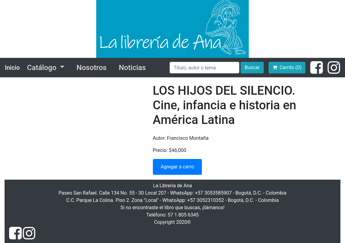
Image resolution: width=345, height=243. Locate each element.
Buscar (252, 67)
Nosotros (91, 67)
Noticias (132, 67)
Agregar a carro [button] (177, 167)
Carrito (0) (287, 67)
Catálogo (42, 67)
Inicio (12, 67)
